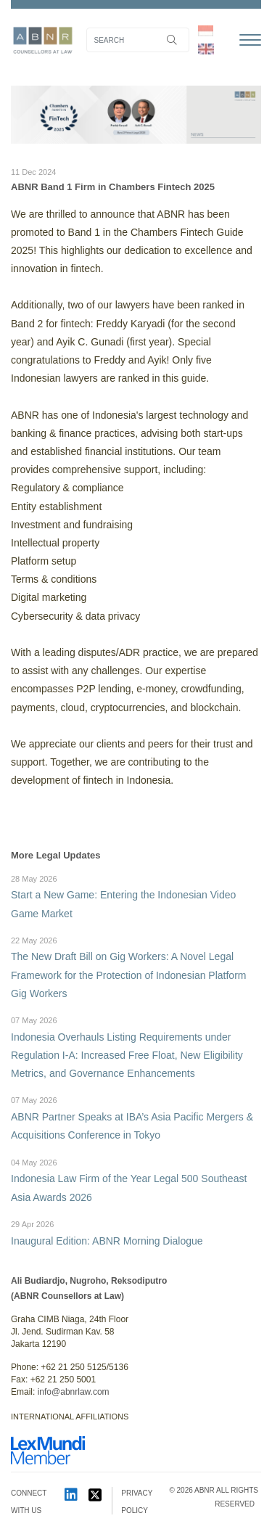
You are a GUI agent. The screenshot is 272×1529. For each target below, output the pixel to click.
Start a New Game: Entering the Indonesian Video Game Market (136, 895)
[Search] (138, 40)
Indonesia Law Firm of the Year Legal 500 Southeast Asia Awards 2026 (136, 1179)
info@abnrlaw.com (74, 1392)
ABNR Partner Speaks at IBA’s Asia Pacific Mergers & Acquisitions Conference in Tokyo (136, 1117)
